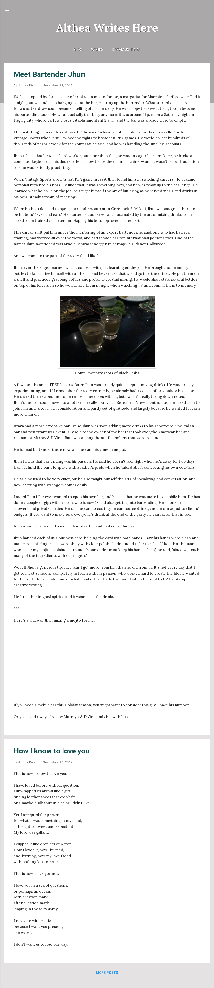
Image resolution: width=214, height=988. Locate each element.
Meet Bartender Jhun (49, 74)
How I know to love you (52, 751)
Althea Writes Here (107, 28)
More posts (107, 973)
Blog (77, 49)
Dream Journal (126, 49)
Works (97, 49)
